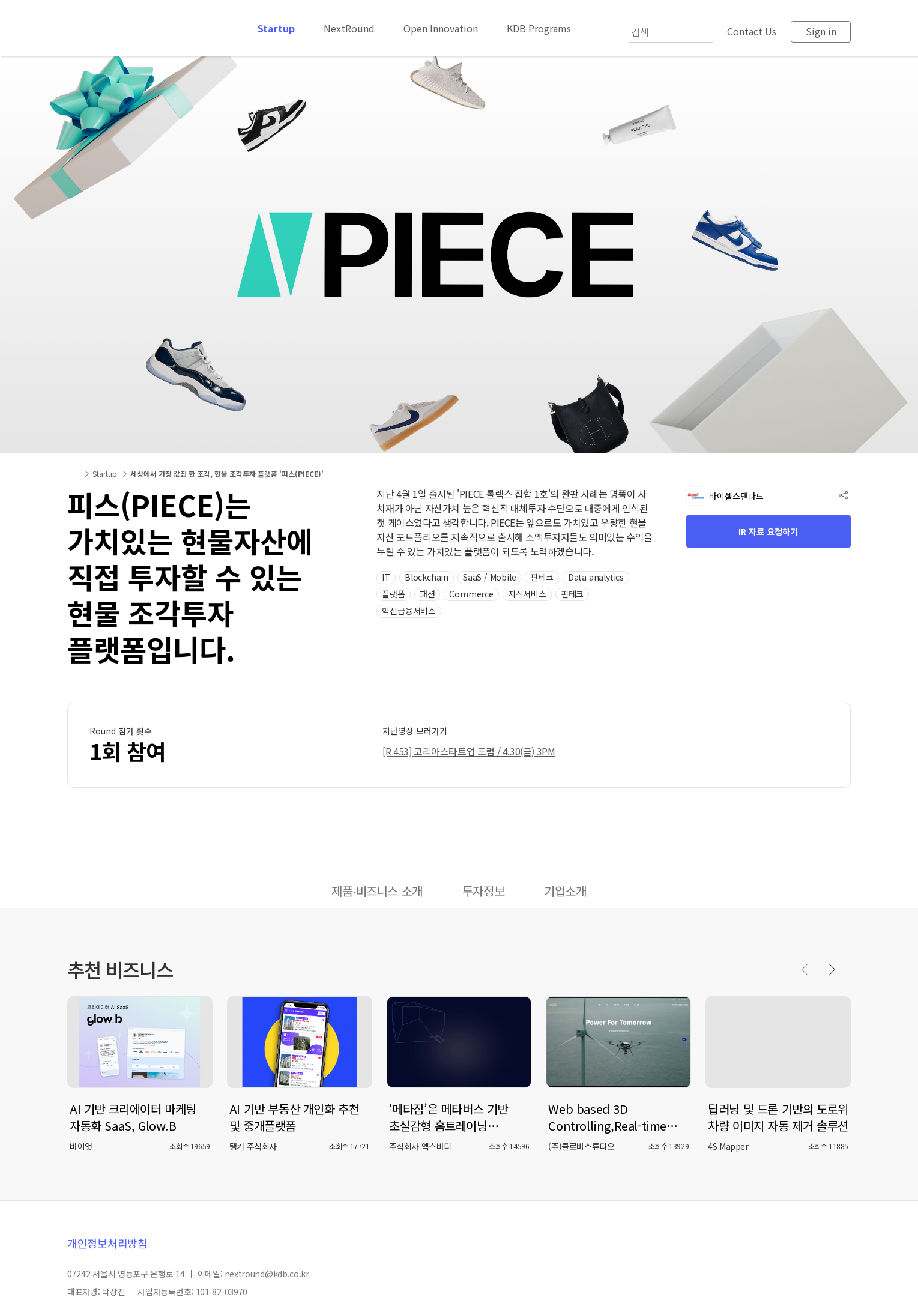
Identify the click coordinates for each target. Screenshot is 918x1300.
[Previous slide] (805, 969)
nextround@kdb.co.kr (267, 1274)
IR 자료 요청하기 (768, 531)
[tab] (377, 892)
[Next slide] (831, 969)
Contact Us (751, 31)
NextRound (349, 28)
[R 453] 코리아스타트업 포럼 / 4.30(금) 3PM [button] (468, 751)
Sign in (821, 31)
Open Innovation (440, 28)
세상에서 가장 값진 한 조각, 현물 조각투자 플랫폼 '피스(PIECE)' (227, 473)
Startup (276, 28)
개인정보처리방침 (107, 1243)
